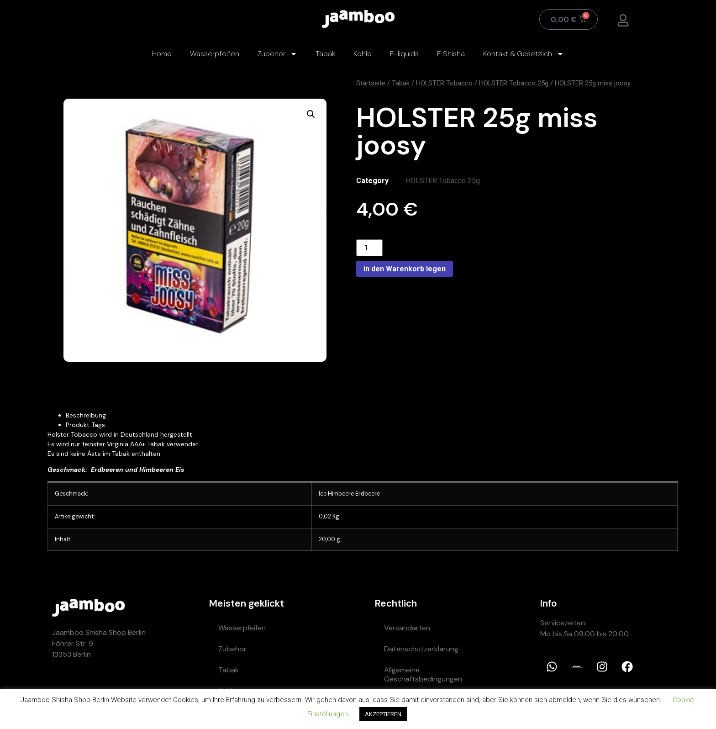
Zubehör (277, 54)
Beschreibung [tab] (86, 415)
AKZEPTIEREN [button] (383, 714)
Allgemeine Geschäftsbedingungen (423, 674)
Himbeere (341, 493)
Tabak (325, 53)
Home (162, 53)
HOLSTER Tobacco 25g (513, 83)
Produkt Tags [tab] (85, 425)
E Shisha (451, 53)
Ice (322, 493)
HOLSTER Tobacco (444, 83)
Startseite (370, 83)
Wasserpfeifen (214, 53)
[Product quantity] (369, 247)
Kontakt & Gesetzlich (523, 54)
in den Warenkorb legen (404, 268)
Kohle (362, 53)
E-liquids (404, 53)
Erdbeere (367, 493)
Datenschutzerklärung (421, 649)
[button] (311, 114)
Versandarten (407, 628)
